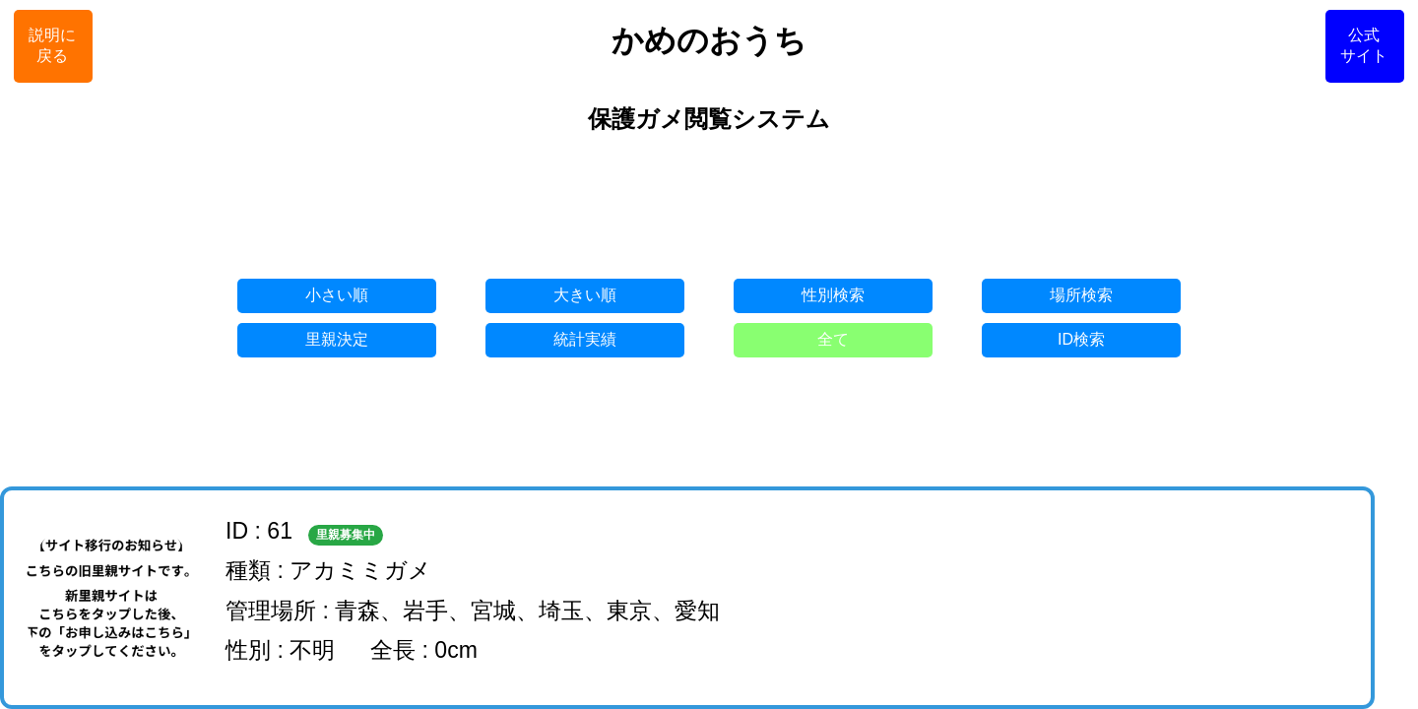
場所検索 (1081, 295)
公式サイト (1363, 45)
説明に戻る (52, 45)
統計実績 (584, 339)
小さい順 (336, 295)
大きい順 (584, 295)
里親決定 (336, 339)
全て (833, 339)
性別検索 (833, 295)
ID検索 (1081, 339)
